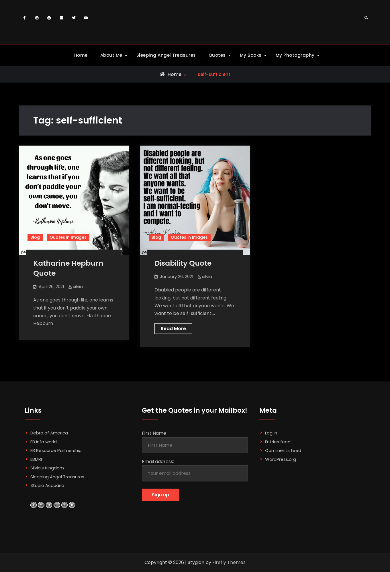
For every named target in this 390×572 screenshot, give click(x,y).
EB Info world (43, 442)
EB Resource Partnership (56, 450)
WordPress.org (280, 459)
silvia (78, 286)
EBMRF (36, 459)
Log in (271, 433)
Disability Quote (182, 263)
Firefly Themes (229, 562)
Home (81, 55)
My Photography (295, 55)
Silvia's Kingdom (47, 468)
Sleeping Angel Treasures (166, 55)
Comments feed (283, 450)
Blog (35, 237)
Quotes (217, 55)
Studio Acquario (47, 485)
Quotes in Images (68, 237)
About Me (111, 55)
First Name (154, 433)
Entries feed (278, 442)
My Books (251, 55)
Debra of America (49, 433)
